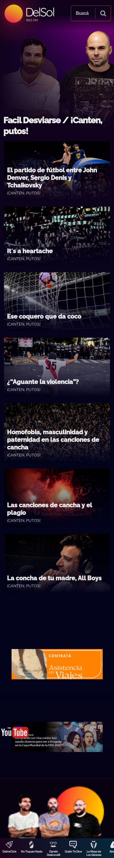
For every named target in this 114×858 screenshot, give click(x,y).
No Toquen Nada (31, 851)
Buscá (82, 13)
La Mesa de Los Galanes (93, 853)
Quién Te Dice (73, 851)
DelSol (39, 12)
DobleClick (9, 851)
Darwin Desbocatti (53, 853)
